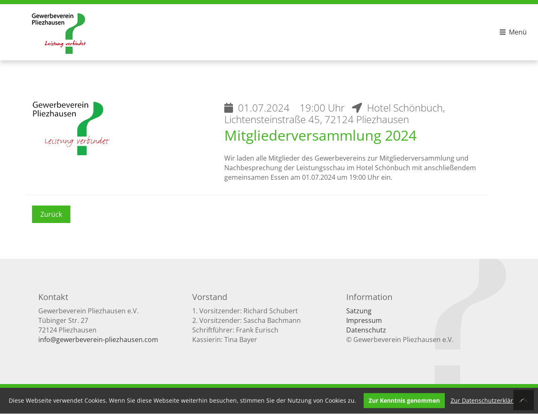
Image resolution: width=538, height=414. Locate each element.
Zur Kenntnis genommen (404, 400)
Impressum (364, 320)
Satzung (359, 310)
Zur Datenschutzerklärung (487, 400)
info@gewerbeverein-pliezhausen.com (98, 339)
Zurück (51, 214)
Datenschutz (366, 330)
